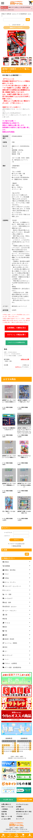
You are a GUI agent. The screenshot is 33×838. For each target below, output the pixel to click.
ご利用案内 (4, 809)
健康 (5, 635)
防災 (5, 647)
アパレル (7, 622)
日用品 (6, 578)
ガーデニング (8, 655)
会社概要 (18, 806)
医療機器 (7, 566)
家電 (5, 618)
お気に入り (10, 835)
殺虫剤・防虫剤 (9, 639)
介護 (5, 614)
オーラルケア (8, 598)
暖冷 (5, 627)
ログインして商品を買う (16, 334)
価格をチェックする (16, 27)
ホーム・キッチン (10, 582)
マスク (6, 574)
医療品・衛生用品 (9, 570)
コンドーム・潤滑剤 (10, 643)
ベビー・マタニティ (10, 610)
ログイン (18, 367)
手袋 (5, 631)
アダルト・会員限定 (10, 663)
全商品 (3, 14)
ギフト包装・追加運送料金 (12, 667)
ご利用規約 (19, 816)
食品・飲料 (7, 602)
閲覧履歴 (16, 835)
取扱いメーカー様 (6, 816)
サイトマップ (20, 819)
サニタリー (7, 590)
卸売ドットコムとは (7, 806)
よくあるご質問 (6, 819)
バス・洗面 (7, 594)
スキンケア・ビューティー (12, 586)
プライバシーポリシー (22, 814)
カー (5, 651)
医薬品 (6, 562)
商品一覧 (4, 814)
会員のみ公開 (25, 359)
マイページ (29, 835)
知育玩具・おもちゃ (12, 14)
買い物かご (23, 835)
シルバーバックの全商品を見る (16, 342)
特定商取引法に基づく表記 (24, 811)
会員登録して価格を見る (16, 328)
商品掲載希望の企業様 (24, 799)
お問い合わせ (8, 799)
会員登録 (4, 811)
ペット (6, 659)
